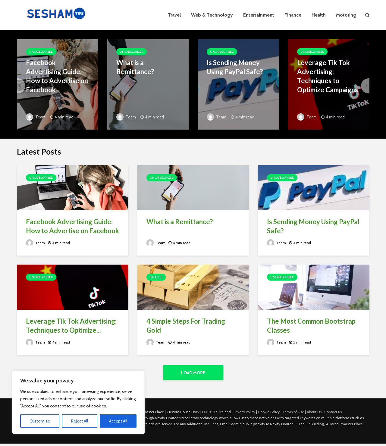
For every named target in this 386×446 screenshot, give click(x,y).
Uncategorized (41, 52)
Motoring (346, 15)
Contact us (333, 412)
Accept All (118, 421)
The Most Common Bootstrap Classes (311, 325)
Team (36, 117)
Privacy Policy (244, 412)
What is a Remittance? (135, 67)
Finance (292, 15)
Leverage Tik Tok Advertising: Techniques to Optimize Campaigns (327, 76)
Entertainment (258, 15)
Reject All (79, 421)
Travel (174, 15)
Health (319, 15)
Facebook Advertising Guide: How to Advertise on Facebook (57, 76)
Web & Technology (212, 15)
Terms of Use (293, 412)
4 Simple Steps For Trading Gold (185, 325)
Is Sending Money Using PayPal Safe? (235, 67)
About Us (314, 412)
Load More (193, 372)
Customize (40, 421)
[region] (78, 402)
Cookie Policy (269, 412)
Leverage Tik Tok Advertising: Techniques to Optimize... (71, 325)
